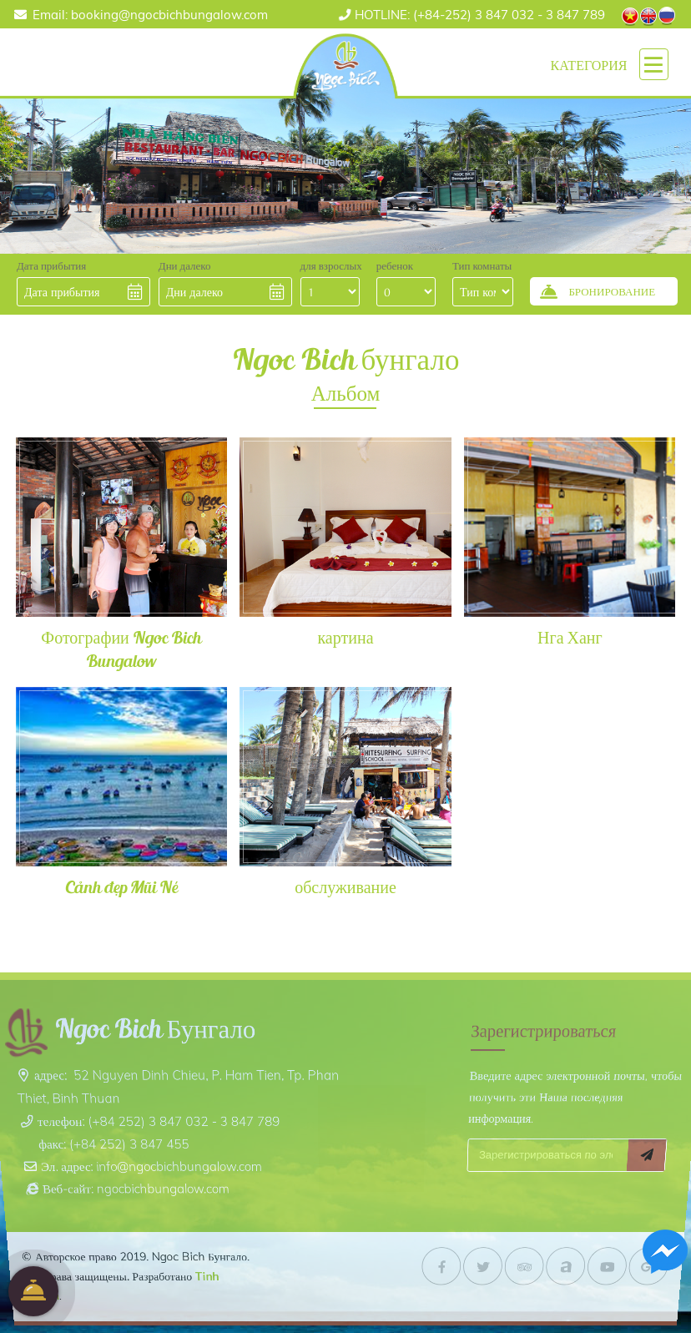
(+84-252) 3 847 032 (444, 15)
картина (345, 637)
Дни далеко (185, 265)
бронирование (33, 1291)
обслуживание (345, 886)
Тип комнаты (482, 265)
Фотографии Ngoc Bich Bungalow (120, 648)
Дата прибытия (51, 265)
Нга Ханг (570, 637)
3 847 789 (575, 15)
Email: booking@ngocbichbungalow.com (150, 15)
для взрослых (331, 265)
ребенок (394, 265)
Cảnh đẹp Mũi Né (121, 886)
